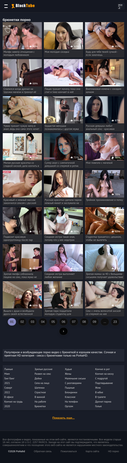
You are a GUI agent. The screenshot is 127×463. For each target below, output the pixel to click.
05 (53, 321)
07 (74, 321)
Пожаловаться (69, 451)
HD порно (113, 451)
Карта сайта (92, 451)
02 (22, 321)
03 (32, 321)
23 (115, 321)
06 (63, 321)
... (104, 321)
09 (94, 321)
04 (43, 321)
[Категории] (6, 6)
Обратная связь (43, 451)
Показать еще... (63, 418)
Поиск (118, 6)
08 (84, 321)
